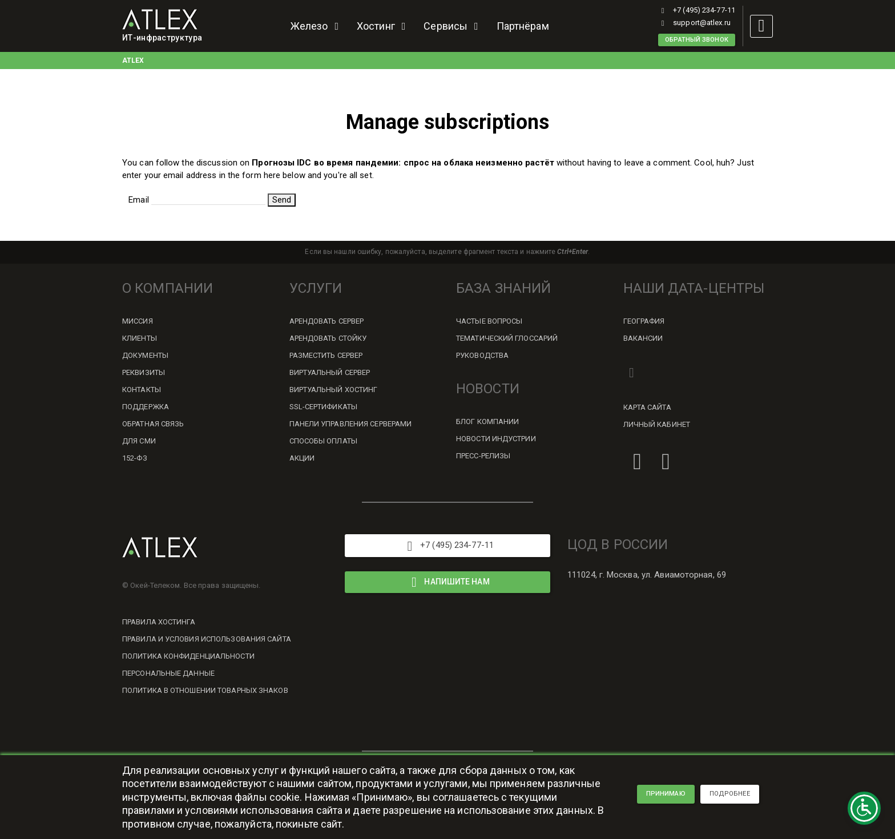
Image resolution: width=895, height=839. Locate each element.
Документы (145, 355)
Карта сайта (647, 407)
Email (138, 200)
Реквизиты (143, 372)
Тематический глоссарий (507, 338)
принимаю (666, 793)
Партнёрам (523, 26)
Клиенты (139, 338)
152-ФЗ (134, 458)
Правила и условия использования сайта (206, 639)
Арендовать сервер (326, 321)
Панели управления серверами (350, 424)
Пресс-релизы (483, 455)
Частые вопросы (489, 321)
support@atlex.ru (694, 22)
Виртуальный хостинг (333, 389)
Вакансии (643, 338)
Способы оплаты (323, 441)
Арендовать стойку (328, 338)
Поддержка (145, 406)
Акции (302, 458)
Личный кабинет (656, 424)
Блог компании (487, 421)
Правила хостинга (159, 622)
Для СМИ (139, 441)
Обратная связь (153, 424)
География (644, 321)
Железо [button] (317, 26)
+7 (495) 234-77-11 (696, 10)
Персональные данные (168, 673)
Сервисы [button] (453, 26)
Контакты (141, 389)
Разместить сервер (326, 355)
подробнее (729, 793)
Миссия (137, 321)
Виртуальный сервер (329, 372)
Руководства (482, 355)
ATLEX (133, 60)
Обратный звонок (696, 39)
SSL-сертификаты (323, 406)
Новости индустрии (496, 438)
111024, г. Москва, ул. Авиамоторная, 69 (646, 575)
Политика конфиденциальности (188, 656)
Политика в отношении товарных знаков (205, 690)
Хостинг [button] (383, 26)
